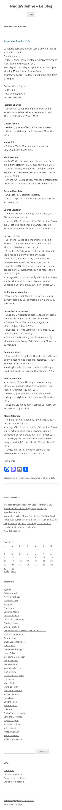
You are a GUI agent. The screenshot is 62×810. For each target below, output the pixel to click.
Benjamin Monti (11, 611)
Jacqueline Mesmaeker (14, 656)
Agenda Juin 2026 (12, 512)
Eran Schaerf (9, 645)
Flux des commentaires (14, 778)
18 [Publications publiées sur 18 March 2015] (20, 561)
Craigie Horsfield (11, 626)
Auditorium (9, 608)
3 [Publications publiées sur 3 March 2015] (12, 553)
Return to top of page (13, 804)
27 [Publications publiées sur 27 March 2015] (36, 564)
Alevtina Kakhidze (12, 596)
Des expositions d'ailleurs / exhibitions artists (25, 630)
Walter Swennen (11, 731)
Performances (10, 705)
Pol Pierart (8, 709)
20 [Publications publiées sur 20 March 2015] (36, 561)
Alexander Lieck (11, 600)
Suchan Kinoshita (12, 724)
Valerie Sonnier (11, 728)
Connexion (9, 770)
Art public (8, 604)
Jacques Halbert (11, 660)
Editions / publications (14, 634)
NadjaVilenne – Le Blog (31, 6)
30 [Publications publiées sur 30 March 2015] (5, 568)
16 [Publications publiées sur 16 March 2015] (5, 561)
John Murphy (10, 671)
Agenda (36, 477)
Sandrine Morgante (13, 716)
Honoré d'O (9, 653)
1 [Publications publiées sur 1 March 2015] (50, 549)
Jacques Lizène (10, 664)
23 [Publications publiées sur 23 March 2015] (5, 564)
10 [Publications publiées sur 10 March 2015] (13, 557)
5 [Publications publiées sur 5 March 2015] (27, 553)
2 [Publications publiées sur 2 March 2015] (4, 553)
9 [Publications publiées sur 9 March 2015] (4, 557)
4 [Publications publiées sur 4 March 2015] (19, 553)
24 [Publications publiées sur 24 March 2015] (13, 564)
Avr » (13, 571)
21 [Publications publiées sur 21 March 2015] (44, 561)
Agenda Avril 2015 (17, 41)
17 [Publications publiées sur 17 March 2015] (13, 561)
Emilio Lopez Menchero (15, 641)
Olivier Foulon (10, 701)
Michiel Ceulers (11, 694)
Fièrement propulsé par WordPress (19, 800)
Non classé (9, 698)
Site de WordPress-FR (14, 781)
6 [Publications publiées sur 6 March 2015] (35, 553)
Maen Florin (9, 683)
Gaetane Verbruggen (13, 649)
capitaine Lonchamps (14, 619)
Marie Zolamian (11, 686)
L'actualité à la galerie (14, 675)
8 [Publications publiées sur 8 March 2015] (50, 553)
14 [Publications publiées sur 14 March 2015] (44, 557)
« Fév (6, 571)
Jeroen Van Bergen (12, 668)
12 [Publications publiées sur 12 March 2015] (28, 557)
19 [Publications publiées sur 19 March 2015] (28, 561)
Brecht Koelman (11, 615)
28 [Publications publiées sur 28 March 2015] (44, 564)
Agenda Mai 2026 (12, 531)
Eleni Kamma (10, 638)
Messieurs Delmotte (13, 690)
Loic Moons (9, 679)
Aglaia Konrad (10, 593)
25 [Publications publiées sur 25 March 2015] (20, 564)
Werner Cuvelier (11, 735)
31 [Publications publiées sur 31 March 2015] (13, 568)
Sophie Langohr (11, 720)
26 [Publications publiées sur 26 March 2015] (28, 564)
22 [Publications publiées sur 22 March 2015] (51, 561)
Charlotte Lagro (11, 623)
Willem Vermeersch (13, 739)
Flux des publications (13, 774)
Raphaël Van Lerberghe (14, 713)
